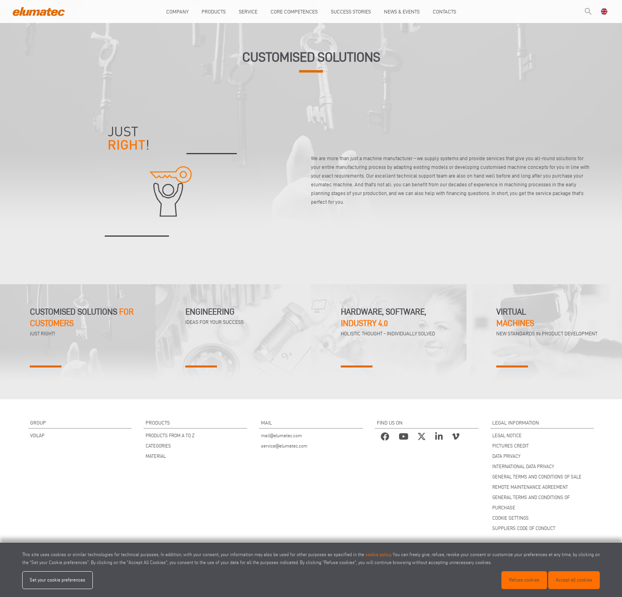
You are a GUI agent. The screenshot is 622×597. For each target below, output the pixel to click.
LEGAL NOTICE (507, 435)
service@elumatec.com (284, 445)
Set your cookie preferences (57, 579)
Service (248, 11)
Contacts (444, 11)
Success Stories (351, 11)
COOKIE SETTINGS (510, 517)
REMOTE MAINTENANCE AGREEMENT (530, 487)
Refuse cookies (524, 579)
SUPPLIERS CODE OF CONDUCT (523, 528)
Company (177, 11)
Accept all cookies (574, 579)
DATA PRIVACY (506, 456)
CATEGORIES (158, 445)
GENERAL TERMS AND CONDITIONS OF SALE (537, 476)
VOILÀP (37, 435)
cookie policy (378, 554)
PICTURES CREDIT (510, 445)
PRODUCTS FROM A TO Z (170, 435)
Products (214, 11)
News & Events (402, 11)
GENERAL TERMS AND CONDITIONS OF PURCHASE (531, 502)
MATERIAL (156, 456)
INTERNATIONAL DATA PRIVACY (523, 466)
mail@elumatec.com (281, 435)
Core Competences (294, 11)
